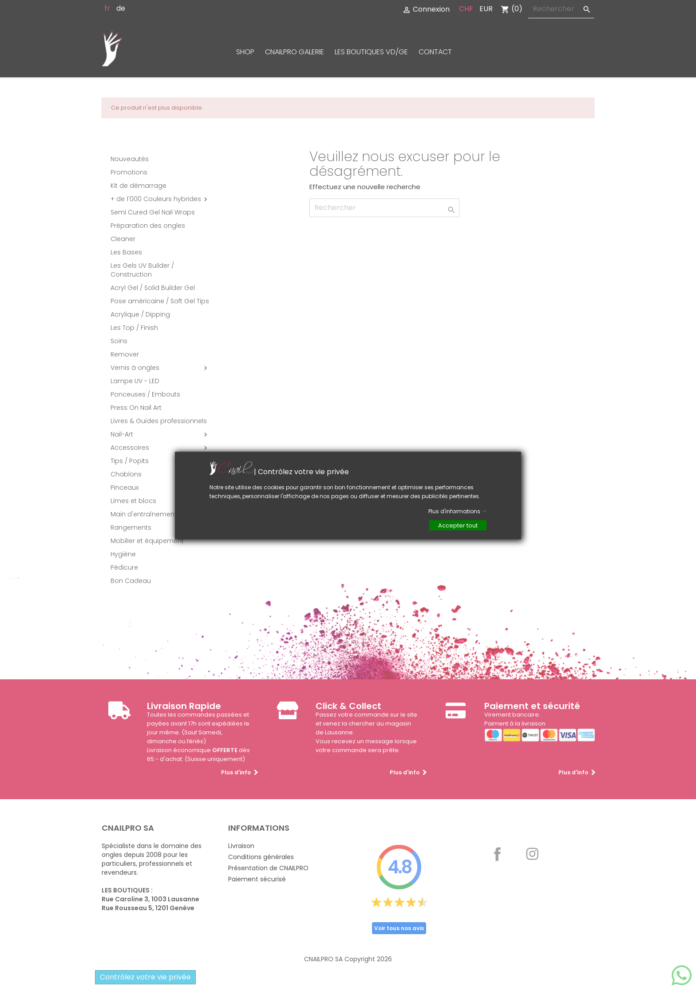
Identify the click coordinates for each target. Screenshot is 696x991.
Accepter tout (458, 525)
